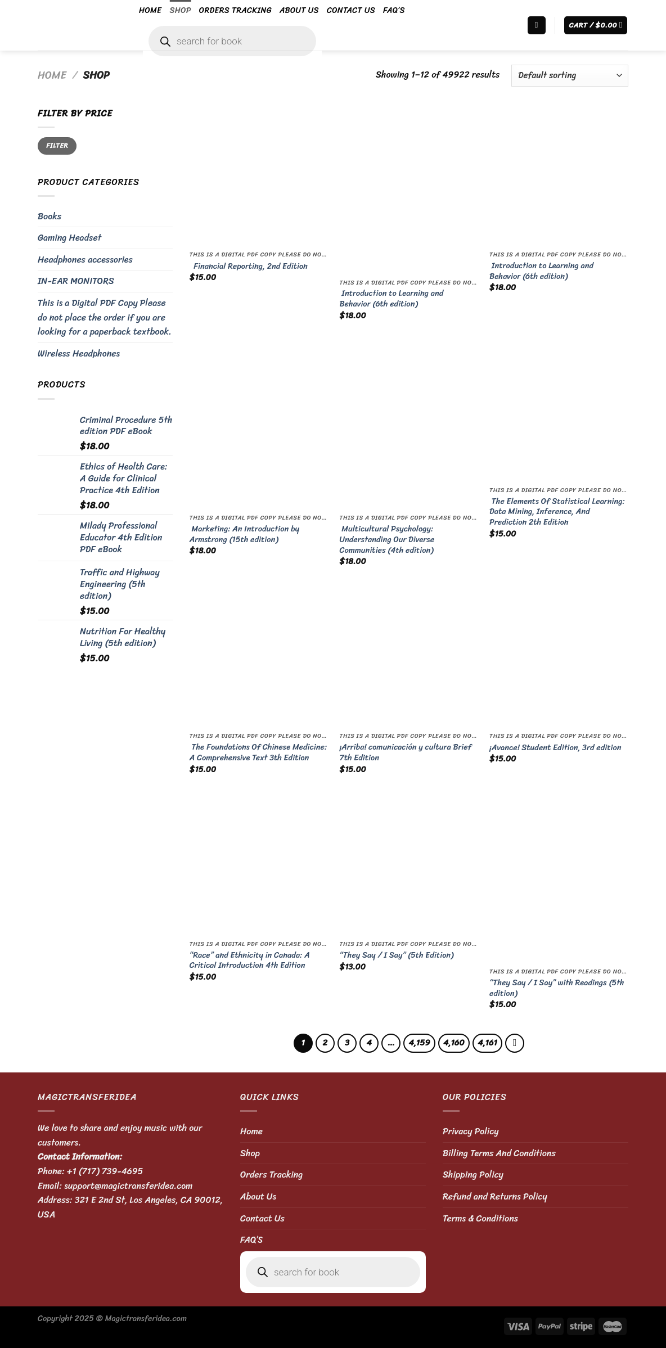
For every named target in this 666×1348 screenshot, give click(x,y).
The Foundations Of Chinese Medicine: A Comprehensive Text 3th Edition (258, 752)
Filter (57, 145)
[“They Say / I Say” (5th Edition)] (408, 865)
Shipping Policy (473, 1174)
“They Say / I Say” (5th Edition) (396, 955)
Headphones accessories (85, 259)
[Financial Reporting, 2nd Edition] (259, 175)
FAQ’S (394, 10)
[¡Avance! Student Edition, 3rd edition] (558, 657)
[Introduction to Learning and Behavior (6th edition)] (408, 189)
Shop (180, 10)
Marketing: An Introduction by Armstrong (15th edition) (244, 534)
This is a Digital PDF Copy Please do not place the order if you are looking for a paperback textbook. (105, 317)
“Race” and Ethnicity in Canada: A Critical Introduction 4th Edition (250, 960)
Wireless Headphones (79, 353)
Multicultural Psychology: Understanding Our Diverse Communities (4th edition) (386, 539)
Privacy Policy (471, 1131)
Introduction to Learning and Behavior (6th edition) (391, 298)
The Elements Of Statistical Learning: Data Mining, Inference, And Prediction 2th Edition (557, 512)
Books (49, 216)
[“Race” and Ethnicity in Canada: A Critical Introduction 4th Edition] (259, 865)
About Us (299, 10)
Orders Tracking (235, 10)
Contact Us (351, 10)
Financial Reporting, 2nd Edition (249, 266)
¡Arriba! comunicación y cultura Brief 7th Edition (405, 752)
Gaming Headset (69, 237)
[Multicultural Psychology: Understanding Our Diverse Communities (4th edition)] (408, 425)
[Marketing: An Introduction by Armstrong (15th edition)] (259, 425)
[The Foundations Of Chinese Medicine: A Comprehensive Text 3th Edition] (259, 657)
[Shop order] (569, 76)
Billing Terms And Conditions (499, 1153)
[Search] (537, 25)
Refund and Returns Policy (495, 1196)
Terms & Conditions (480, 1218)
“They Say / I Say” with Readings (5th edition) (556, 987)
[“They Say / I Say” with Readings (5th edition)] (558, 879)
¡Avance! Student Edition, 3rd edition (555, 747)
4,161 (487, 1042)
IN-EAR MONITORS (76, 281)
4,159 (419, 1042)
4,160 (454, 1042)
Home (150, 10)
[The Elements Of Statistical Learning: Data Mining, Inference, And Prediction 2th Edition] (558, 411)
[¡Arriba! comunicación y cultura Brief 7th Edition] (408, 657)
